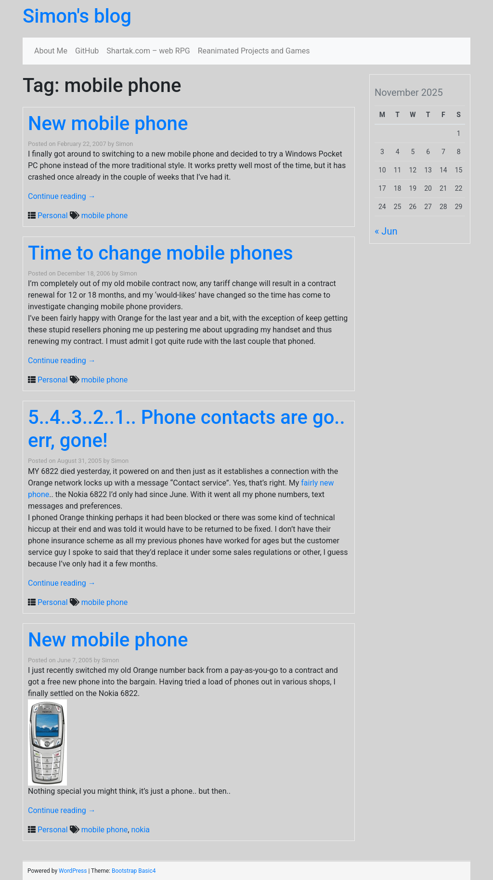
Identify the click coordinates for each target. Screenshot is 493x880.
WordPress (73, 870)
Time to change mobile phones (160, 253)
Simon (124, 143)
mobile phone (104, 215)
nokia (140, 829)
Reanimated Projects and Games (254, 50)
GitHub (87, 50)
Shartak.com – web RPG (148, 50)
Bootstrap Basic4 (134, 870)
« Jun (386, 231)
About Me (50, 50)
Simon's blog (77, 16)
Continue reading (62, 196)
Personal (53, 215)
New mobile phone (108, 123)
